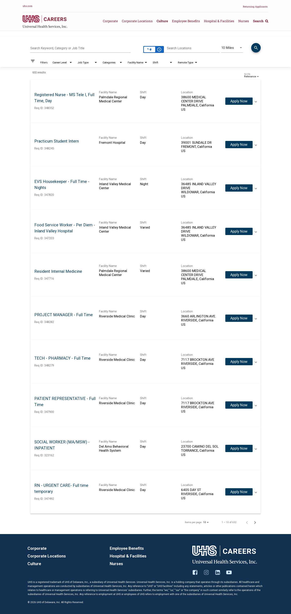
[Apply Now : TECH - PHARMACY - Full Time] (239, 361)
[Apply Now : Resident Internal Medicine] (239, 274)
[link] (145, 101)
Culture (162, 21)
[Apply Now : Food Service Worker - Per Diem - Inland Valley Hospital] (239, 231)
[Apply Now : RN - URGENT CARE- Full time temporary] (239, 491)
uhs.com (28, 5)
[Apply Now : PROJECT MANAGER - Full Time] (239, 318)
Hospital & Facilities (219, 21)
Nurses (243, 21)
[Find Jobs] (256, 48)
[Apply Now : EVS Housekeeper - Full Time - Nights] (239, 188)
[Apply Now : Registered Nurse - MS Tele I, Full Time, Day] (239, 101)
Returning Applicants (255, 6)
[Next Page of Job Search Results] (255, 522)
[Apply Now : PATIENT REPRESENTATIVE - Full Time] (239, 405)
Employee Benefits (186, 21)
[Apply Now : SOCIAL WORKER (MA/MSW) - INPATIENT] (239, 448)
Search (260, 21)
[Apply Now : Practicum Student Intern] (239, 144)
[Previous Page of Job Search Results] (247, 522)
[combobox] (80, 47)
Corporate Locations (137, 21)
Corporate (110, 21)
